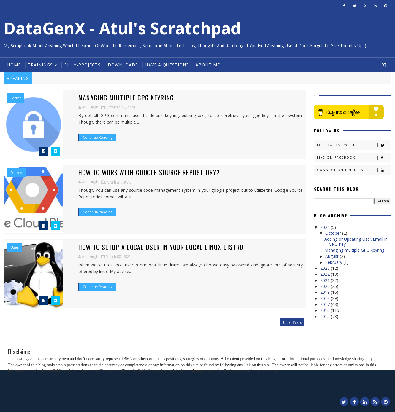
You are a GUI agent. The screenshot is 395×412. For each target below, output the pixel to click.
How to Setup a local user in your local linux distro (161, 247)
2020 (325, 286)
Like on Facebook (354, 157)
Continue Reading (97, 137)
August (332, 256)
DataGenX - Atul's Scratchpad (122, 28)
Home (14, 65)
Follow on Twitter (354, 145)
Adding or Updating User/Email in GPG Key (356, 241)
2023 (325, 268)
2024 (325, 227)
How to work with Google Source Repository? (149, 172)
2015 (325, 316)
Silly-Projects (82, 65)
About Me (208, 65)
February (334, 262)
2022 (325, 274)
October (333, 233)
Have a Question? (166, 65)
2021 (325, 280)
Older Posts (292, 322)
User (14, 247)
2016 (325, 310)
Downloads (123, 65)
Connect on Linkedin (354, 170)
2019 (325, 292)
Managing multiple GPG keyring (126, 97)
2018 (325, 298)
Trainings (40, 65)
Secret (15, 98)
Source (16, 172)
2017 (325, 304)
